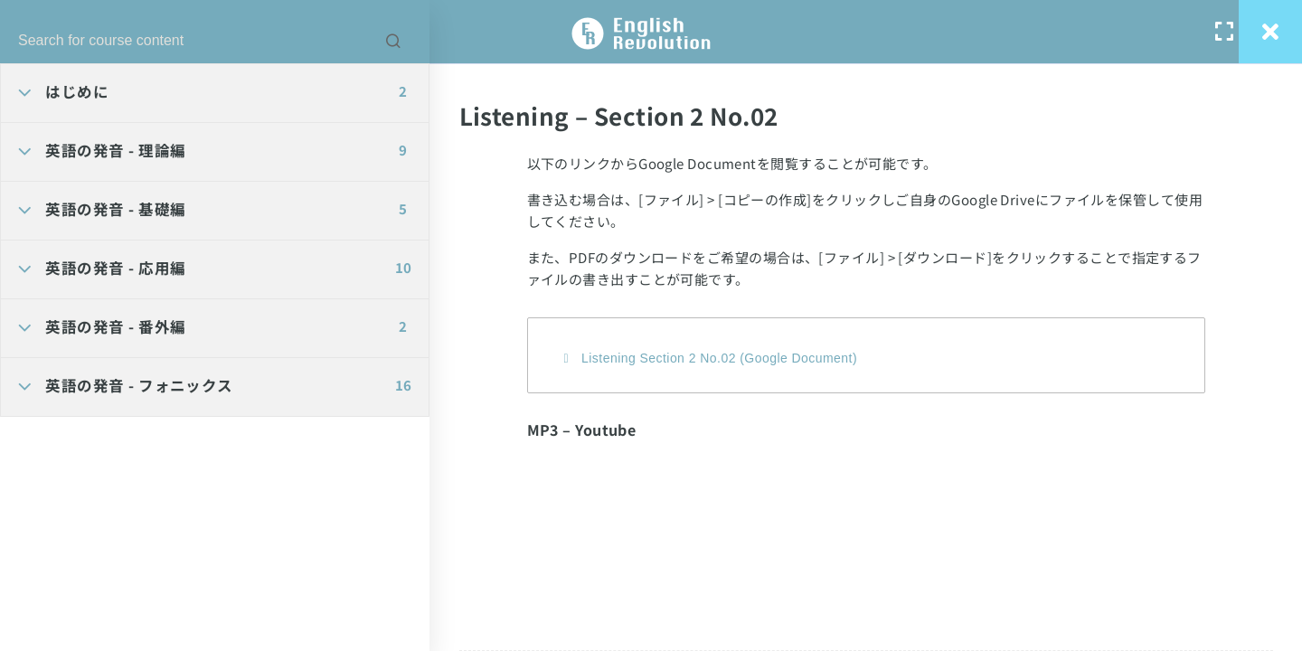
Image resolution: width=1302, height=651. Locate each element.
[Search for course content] (393, 40)
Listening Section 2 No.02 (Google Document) (719, 358)
